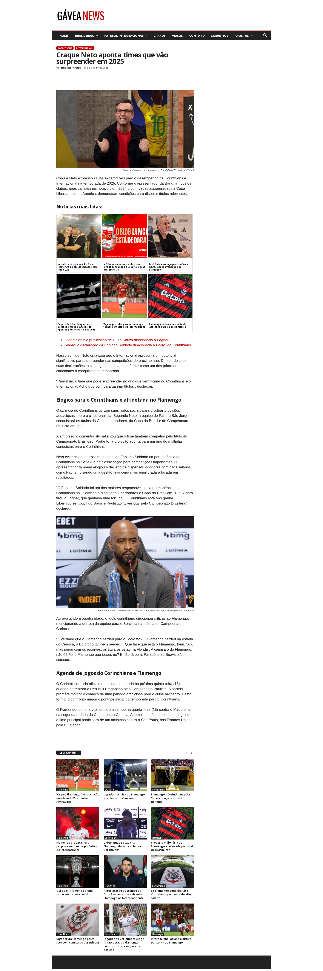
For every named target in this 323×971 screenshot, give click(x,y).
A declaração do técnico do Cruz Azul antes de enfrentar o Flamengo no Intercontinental (124, 894)
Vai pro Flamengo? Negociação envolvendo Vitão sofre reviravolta (77, 798)
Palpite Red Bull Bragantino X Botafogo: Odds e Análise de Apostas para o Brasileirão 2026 (76, 327)
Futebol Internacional (126, 36)
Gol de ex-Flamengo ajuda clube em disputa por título (74, 892)
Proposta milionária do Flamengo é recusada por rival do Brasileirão (172, 846)
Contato (197, 36)
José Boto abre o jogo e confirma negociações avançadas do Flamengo (168, 267)
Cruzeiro (109, 789)
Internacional (84, 48)
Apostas (244, 36)
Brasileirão (86, 36)
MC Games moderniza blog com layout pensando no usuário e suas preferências (124, 267)
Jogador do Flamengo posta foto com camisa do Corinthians (77, 940)
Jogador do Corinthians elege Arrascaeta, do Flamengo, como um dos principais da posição (124, 944)
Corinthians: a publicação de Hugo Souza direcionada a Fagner (117, 340)
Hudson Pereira (71, 67)
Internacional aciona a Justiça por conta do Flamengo (171, 940)
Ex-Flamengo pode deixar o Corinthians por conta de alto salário (171, 894)
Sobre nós (219, 36)
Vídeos (177, 36)
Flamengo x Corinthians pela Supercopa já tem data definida (170, 798)
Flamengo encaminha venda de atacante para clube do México (167, 325)
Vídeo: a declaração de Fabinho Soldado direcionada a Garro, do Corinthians (128, 345)
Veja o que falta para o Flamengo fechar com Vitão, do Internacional (124, 325)
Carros (160, 36)
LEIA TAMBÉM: (68, 752)
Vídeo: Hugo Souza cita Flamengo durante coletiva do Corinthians (124, 846)
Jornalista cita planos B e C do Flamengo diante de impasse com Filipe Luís (77, 267)
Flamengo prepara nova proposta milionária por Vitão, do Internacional (76, 846)
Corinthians (65, 48)
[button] (265, 35)
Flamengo (62, 789)
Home (64, 36)
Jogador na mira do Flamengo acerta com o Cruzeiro (124, 796)
